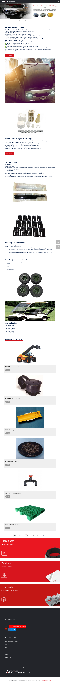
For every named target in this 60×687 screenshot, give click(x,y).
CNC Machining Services (11, 641)
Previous (20, 535)
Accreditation (9, 651)
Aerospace (7, 644)
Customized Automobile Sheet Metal (47, 667)
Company (7, 654)
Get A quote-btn (9, 55)
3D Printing (21, 667)
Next (34, 535)
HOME (6, 20)
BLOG (6, 647)
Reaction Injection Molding (20, 20)
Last (38, 535)
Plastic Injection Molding (32, 667)
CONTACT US (8, 657)
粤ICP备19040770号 (46, 680)
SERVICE (11, 20)
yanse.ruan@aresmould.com (18, 626)
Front (15, 535)
